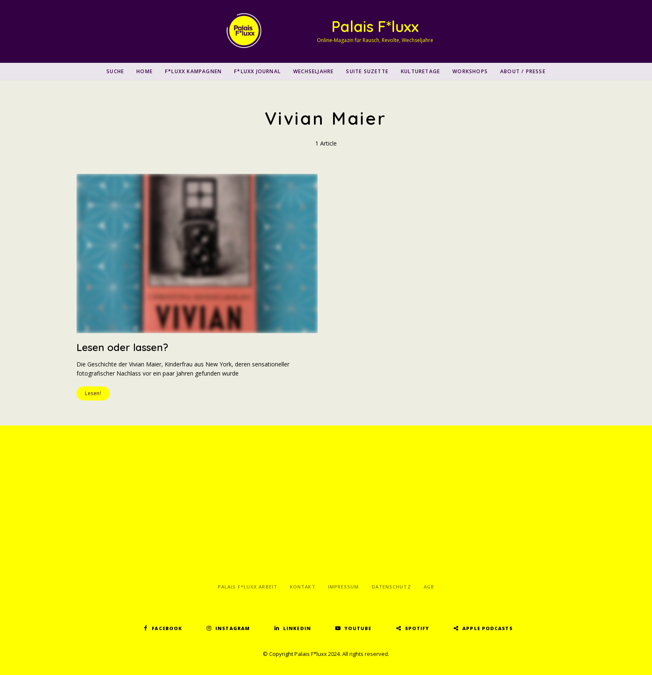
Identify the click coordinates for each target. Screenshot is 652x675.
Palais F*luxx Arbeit (247, 587)
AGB (429, 587)
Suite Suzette (367, 71)
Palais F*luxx (375, 26)
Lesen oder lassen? (122, 347)
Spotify (417, 628)
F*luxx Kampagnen (193, 71)
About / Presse (523, 71)
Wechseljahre (313, 71)
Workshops (470, 71)
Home (144, 71)
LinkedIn (297, 628)
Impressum (343, 587)
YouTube (358, 628)
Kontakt (303, 587)
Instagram (232, 628)
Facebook (167, 628)
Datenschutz (391, 587)
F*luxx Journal (257, 71)
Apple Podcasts (487, 628)
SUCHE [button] (115, 71)
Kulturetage (420, 71)
